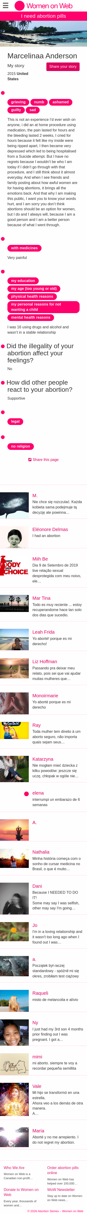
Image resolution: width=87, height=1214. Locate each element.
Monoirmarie (45, 695)
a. (34, 959)
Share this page (43, 460)
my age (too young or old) (34, 289)
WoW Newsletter (61, 1190)
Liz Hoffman (44, 661)
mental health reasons (30, 317)
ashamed (61, 102)
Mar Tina (41, 598)
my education (23, 281)
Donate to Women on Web (21, 1192)
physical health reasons (32, 296)
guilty (16, 110)
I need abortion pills (43, 16)
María (38, 1130)
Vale (37, 1086)
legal (15, 421)
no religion (20, 446)
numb (39, 102)
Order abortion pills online (63, 1170)
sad (32, 110)
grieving (18, 102)
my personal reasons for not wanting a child (36, 307)
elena (38, 792)
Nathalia (40, 852)
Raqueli (40, 993)
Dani (37, 886)
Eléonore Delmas (50, 529)
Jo (34, 925)
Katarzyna (42, 759)
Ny (35, 1022)
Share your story (63, 66)
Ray (36, 725)
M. (35, 495)
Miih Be (40, 558)
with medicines (24, 248)
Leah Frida (43, 632)
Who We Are (14, 1168)
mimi (37, 1056)
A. (34, 822)
